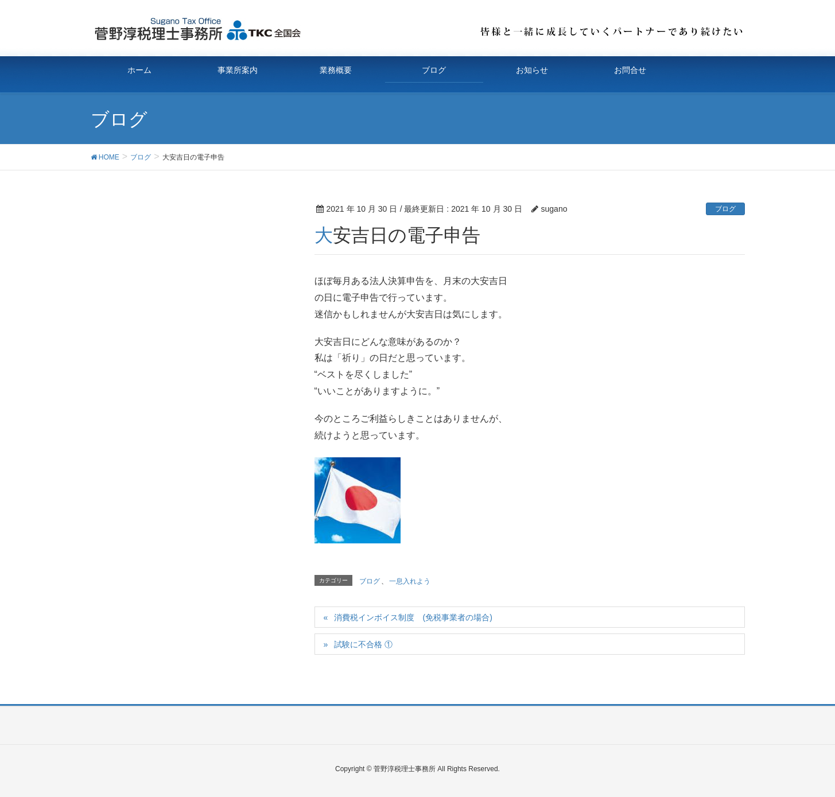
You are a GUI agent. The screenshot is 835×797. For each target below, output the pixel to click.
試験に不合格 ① (363, 644)
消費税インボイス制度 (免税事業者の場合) (413, 617)
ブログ (725, 209)
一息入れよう (409, 581)
